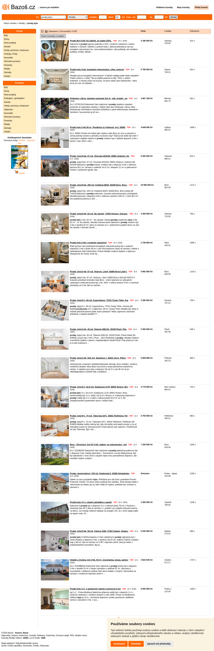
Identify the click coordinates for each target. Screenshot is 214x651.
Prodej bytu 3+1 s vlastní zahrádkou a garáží (91, 502)
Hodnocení (23, 635)
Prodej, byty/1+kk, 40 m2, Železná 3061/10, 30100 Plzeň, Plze (98, 329)
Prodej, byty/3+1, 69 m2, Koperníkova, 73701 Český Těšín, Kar (99, 300)
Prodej (19, 31)
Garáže (7, 46)
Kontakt (32, 635)
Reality (22, 23)
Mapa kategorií (7, 643)
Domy (6, 39)
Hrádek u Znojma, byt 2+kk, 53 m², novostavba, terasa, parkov (99, 560)
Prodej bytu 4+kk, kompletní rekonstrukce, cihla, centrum (97, 69)
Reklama (41, 635)
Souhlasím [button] (119, 643)
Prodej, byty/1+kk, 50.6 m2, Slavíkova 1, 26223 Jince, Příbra (98, 358)
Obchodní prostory (12, 61)
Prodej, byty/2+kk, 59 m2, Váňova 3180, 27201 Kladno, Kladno (99, 531)
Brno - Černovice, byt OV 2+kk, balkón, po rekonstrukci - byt (98, 444)
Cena (143, 31)
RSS (72, 635)
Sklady (7, 69)
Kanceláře (8, 58)
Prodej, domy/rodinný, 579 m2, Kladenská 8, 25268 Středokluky (99, 473)
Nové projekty (10, 43)
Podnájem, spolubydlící (14, 98)
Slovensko (27, 646)
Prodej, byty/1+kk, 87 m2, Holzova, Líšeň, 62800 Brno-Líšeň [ (98, 271)
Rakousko (44, 646)
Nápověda (5, 635)
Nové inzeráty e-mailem (52, 36)
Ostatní (7, 76)
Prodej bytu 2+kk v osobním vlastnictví (88, 243)
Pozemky (8, 65)
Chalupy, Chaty (10, 54)
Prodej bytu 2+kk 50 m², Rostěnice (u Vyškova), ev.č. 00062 (97, 127)
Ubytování (8, 109)
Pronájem (19, 83)
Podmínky (50, 635)
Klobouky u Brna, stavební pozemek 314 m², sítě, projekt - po (98, 98)
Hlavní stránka (10, 23)
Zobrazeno (194, 31)
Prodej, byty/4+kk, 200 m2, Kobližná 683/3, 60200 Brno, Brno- (98, 185)
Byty (6, 35)
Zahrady (7, 72)
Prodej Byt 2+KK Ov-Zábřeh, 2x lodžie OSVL (90, 41)
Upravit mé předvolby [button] (159, 643)
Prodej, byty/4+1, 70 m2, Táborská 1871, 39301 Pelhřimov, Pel (99, 416)
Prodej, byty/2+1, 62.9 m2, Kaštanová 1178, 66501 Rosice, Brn (99, 387)
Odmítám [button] (136, 643)
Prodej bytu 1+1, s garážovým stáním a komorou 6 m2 (95, 589)
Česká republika (14, 646)
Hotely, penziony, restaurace (16, 50)
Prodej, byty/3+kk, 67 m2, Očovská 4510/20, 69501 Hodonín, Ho (99, 156)
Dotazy (14, 635)
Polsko (36, 646)
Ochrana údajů (62, 635)
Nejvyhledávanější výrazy (27, 643)
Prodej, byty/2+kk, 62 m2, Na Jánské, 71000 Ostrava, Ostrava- (99, 214)
